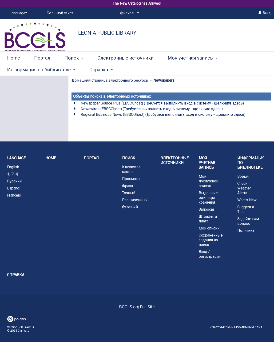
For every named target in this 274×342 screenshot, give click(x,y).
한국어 (12, 174)
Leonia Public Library (107, 33)
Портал (42, 69)
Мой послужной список (208, 181)
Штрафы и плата (208, 218)
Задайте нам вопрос (248, 221)
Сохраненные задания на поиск (211, 240)
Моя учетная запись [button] (192, 69)
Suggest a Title (245, 209)
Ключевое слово (131, 169)
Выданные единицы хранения (208, 198)
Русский (14, 181)
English (13, 167)
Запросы (206, 209)
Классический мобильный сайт (236, 327)
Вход (267, 13)
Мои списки (209, 228)
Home (13, 69)
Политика (245, 230)
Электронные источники (125, 69)
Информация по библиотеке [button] (251, 163)
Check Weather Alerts (244, 188)
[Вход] (260, 13)
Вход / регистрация (210, 254)
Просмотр (131, 179)
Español (13, 188)
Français (14, 195)
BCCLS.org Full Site (137, 306)
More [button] (241, 69)
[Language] (17, 13)
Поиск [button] (73, 69)
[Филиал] (129, 13)
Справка (15, 275)
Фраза (127, 186)
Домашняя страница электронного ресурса (109, 80)
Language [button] (16, 158)
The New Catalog (127, 3)
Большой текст (60, 13)
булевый (130, 207)
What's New (247, 200)
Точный (128, 193)
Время (243, 176)
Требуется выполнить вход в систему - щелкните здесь (194, 103)
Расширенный (134, 200)
